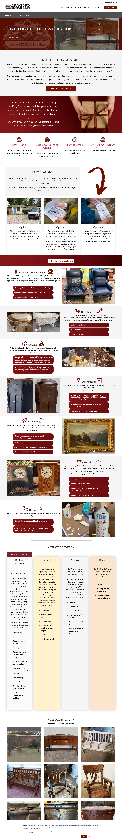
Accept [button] (83, 836)
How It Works (19, 144)
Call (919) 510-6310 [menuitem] (110, 2)
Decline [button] (90, 836)
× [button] (98, 823)
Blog (89, 7)
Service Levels (75, 144)
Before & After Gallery (102, 144)
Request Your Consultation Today (61, 88)
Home (62, 7)
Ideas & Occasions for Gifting (47, 146)
